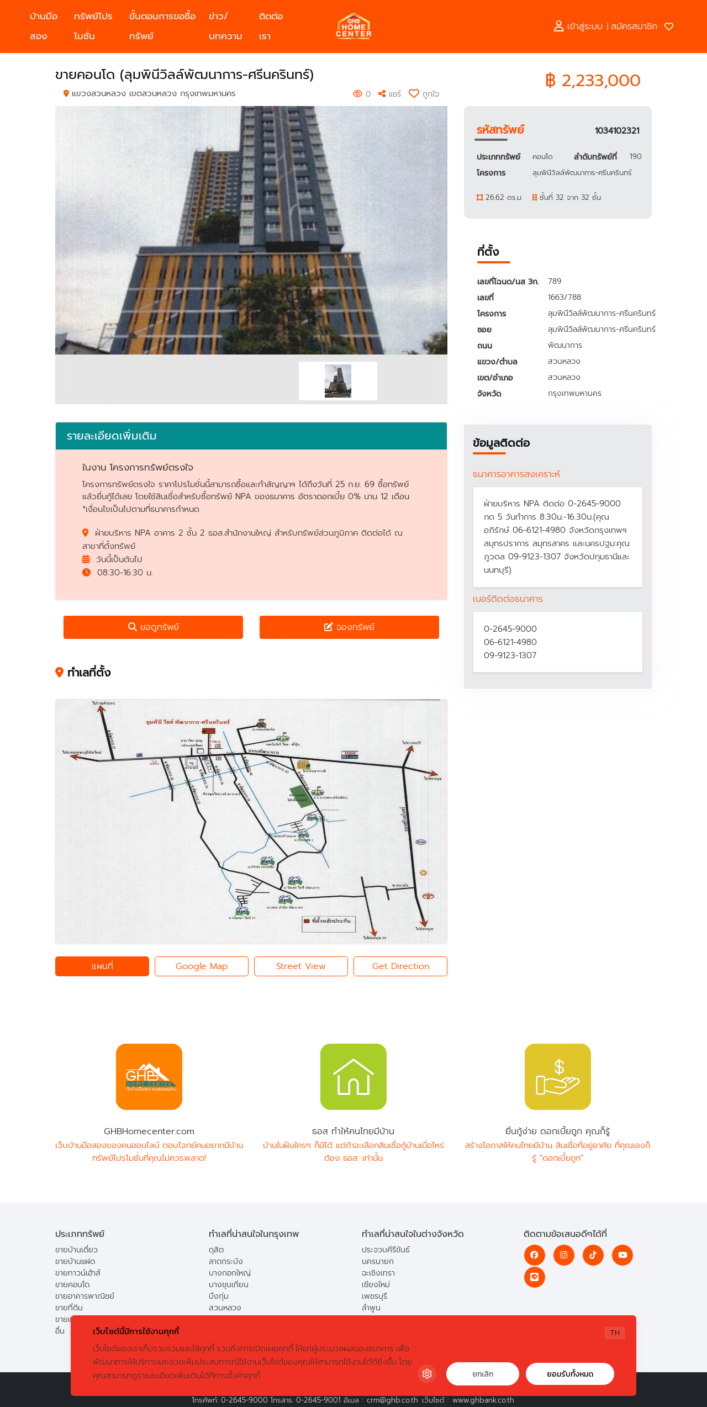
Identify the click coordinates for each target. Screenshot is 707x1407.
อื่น (60, 1331)
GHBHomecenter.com (149, 1077)
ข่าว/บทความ (225, 26)
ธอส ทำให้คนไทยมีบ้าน (353, 1077)
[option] (251, 230)
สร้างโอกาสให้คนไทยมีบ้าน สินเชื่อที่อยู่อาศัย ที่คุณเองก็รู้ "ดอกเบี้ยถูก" (557, 1151)
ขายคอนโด (72, 1284)
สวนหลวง (225, 1308)
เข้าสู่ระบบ (578, 26)
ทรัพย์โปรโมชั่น (93, 26)
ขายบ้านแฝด (75, 1261)
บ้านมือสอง (43, 26)
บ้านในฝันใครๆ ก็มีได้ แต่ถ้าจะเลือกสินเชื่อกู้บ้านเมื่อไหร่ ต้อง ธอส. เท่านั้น (353, 1151)
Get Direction (400, 966)
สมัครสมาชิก (634, 26)
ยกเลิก (482, 1374)
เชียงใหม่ (376, 1284)
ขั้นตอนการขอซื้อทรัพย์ (162, 26)
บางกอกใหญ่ (230, 1273)
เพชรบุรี (374, 1296)
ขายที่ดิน (69, 1308)
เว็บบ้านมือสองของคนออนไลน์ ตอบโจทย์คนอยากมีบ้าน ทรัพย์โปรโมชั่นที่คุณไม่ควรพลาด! (149, 1151)
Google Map (202, 966)
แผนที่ (102, 966)
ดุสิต (216, 1250)
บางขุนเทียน (229, 1284)
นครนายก (378, 1261)
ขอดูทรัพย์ (153, 627)
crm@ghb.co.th (392, 1400)
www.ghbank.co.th (483, 1400)
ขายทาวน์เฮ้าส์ (78, 1273)
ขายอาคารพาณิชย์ (84, 1296)
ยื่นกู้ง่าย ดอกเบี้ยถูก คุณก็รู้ (558, 1077)
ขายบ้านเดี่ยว (76, 1250)
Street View (301, 966)
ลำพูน (371, 1308)
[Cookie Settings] (427, 1373)
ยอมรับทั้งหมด (570, 1374)
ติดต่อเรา (271, 26)
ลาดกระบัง (226, 1261)
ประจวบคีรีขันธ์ (386, 1250)
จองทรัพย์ (349, 627)
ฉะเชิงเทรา (378, 1273)
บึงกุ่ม (219, 1296)
